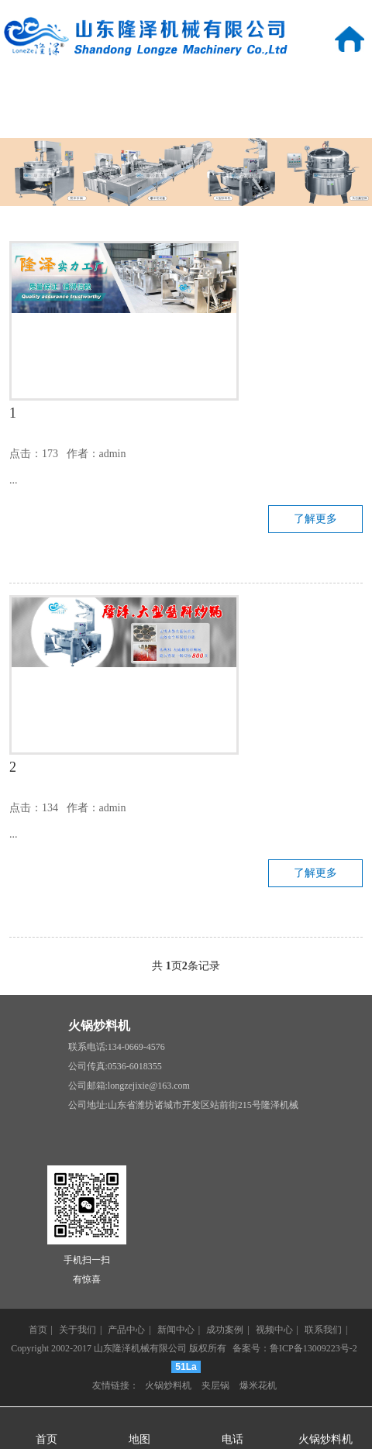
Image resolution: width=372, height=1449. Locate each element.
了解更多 (315, 519)
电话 (232, 1439)
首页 (38, 1329)
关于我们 (62, 88)
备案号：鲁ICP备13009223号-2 (294, 1348)
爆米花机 (258, 1385)
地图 (139, 1439)
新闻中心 (310, 88)
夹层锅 (215, 1385)
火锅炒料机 (99, 1025)
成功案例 (62, 120)
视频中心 (186, 120)
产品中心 (186, 88)
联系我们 (310, 120)
